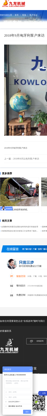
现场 (24, 15)
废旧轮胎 (34, 387)
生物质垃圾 (35, 374)
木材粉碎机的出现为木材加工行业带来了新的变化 (19, 231)
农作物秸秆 (35, 384)
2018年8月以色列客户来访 (26, 158)
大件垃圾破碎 (36, 381)
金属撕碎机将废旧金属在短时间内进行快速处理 (19, 227)
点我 (44, 393)
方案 (34, 368)
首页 (17, 15)
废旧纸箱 (34, 377)
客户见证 (33, 15)
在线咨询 (36, 341)
